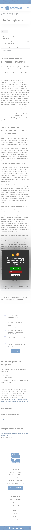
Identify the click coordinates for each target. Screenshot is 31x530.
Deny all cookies (15, 272)
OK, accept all (15, 268)
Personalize (15, 275)
